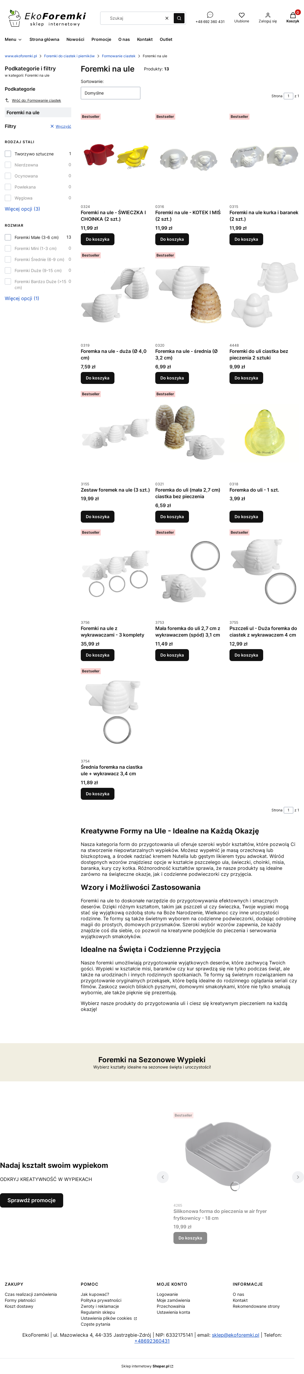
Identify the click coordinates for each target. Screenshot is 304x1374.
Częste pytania (95, 1324)
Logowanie (167, 1294)
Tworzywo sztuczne (34, 153)
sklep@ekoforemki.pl (235, 1335)
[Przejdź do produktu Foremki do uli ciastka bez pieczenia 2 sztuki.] (264, 294)
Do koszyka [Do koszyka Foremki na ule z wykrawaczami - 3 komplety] (97, 654)
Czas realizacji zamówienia (31, 1294)
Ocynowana (26, 175)
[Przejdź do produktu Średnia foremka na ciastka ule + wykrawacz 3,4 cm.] (116, 710)
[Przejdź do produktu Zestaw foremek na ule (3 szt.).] (116, 433)
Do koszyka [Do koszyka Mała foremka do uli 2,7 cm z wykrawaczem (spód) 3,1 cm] (172, 654)
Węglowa (23, 197)
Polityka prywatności (101, 1300)
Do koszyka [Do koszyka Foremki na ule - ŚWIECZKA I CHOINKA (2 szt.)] (97, 239)
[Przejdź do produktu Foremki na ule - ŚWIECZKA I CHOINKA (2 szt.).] (116, 156)
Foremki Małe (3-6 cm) (37, 237)
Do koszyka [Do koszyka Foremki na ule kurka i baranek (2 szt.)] (246, 239)
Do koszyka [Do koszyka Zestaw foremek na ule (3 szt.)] (97, 516)
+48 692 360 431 (210, 21)
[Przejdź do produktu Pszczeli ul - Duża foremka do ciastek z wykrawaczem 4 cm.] (264, 572)
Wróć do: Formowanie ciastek (33, 100)
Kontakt (240, 1300)
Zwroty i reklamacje (100, 1306)
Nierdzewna (26, 164)
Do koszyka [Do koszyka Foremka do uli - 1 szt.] (246, 516)
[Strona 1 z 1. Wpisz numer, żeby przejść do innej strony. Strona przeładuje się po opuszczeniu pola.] (288, 96)
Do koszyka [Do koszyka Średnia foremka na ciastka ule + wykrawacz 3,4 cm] (97, 793)
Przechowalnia (171, 1306)
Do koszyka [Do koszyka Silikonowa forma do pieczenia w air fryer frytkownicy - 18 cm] (190, 1237)
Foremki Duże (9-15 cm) (38, 270)
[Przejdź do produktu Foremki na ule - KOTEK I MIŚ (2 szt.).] (190, 156)
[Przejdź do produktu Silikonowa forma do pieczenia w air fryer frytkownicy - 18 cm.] (228, 1154)
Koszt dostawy (19, 1306)
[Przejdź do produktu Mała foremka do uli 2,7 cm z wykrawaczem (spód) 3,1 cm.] (190, 572)
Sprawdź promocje (31, 1200)
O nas (238, 1294)
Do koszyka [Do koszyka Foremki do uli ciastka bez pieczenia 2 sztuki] (246, 377)
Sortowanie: (92, 81)
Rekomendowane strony (256, 1306)
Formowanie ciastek (119, 56)
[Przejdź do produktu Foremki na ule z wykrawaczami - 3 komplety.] (116, 572)
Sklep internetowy (145, 1366)
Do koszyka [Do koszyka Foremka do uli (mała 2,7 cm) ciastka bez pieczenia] (172, 516)
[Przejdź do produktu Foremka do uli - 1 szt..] (264, 433)
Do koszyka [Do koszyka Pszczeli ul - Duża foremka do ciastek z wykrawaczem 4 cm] (246, 654)
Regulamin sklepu (98, 1312)
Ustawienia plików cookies (107, 1318)
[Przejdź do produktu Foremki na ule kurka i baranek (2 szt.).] (264, 156)
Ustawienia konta (173, 1312)
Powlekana (25, 186)
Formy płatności (20, 1300)
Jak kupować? (95, 1294)
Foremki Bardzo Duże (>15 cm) (40, 284)
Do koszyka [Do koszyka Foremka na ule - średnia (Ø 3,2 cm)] (172, 377)
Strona (277, 96)
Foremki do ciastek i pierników (69, 56)
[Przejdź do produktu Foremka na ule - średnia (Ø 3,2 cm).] (190, 294)
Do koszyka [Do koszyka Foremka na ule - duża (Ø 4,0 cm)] (97, 377)
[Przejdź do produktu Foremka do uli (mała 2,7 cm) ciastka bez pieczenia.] (190, 433)
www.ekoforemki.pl (21, 56)
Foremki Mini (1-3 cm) (36, 248)
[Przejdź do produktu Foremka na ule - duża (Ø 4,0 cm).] (116, 294)
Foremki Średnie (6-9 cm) (39, 259)
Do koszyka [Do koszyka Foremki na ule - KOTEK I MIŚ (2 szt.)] (172, 239)
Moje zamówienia (173, 1300)
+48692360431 (152, 1341)
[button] (179, 18)
